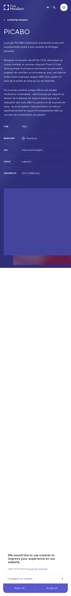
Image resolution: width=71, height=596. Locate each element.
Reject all (19, 588)
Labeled (26, 161)
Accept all (51, 588)
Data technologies (32, 150)
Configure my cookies (35, 578)
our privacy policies (37, 568)
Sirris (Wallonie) (31, 173)
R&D (24, 126)
